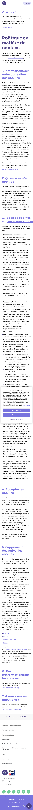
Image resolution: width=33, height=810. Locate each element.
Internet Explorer (9, 640)
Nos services (6, 739)
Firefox (5, 636)
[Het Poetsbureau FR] (4, 3)
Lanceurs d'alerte (15, 806)
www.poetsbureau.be (15, 58)
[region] (16, 405)
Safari (5, 643)
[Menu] (27, 3)
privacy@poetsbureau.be (11, 170)
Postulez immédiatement (10, 730)
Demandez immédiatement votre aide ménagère (14, 748)
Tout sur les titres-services (10, 744)
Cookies (21, 799)
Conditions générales (18, 802)
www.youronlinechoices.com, (16, 649)
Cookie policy (7, 27)
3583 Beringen (6, 781)
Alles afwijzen (16, 410)
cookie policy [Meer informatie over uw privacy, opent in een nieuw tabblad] (26, 405)
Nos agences (6, 759)
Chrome (6, 633)
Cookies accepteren (16, 415)
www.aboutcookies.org (10, 688)
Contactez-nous (7, 763)
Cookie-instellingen (16, 419)
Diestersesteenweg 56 (9, 778)
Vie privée (12, 799)
